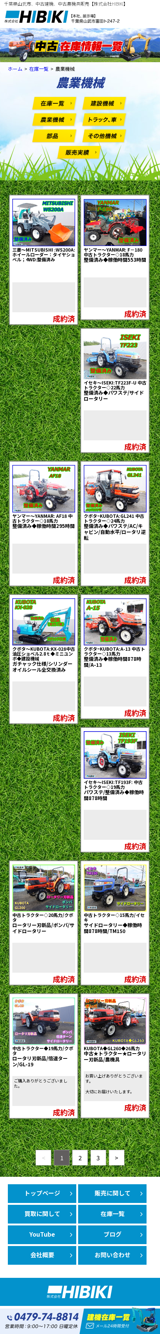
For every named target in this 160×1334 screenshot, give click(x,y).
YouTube (42, 1234)
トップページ (42, 1192)
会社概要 (42, 1254)
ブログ (112, 1234)
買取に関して (42, 1213)
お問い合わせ (112, 1254)
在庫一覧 (112, 1213)
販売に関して (112, 1192)
